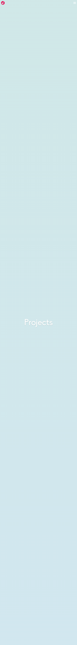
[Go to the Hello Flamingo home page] (3, 3)
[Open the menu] (74, 3)
